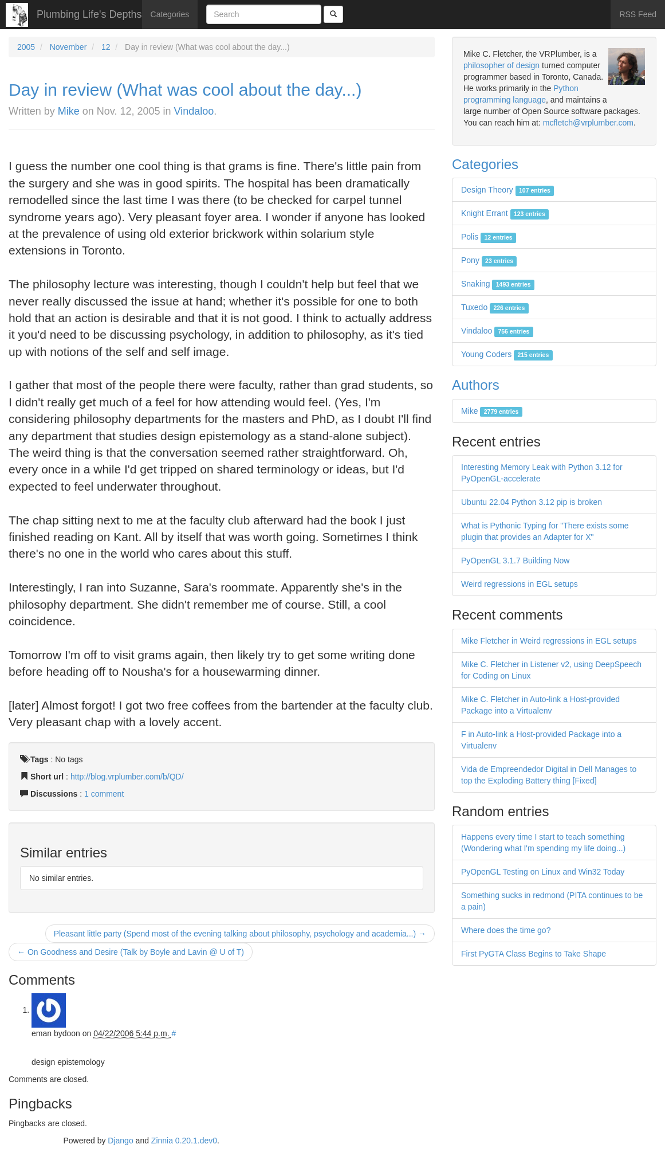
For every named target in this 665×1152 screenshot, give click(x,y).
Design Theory (507, 189)
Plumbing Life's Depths (89, 14)
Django (120, 1140)
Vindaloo (194, 111)
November (68, 47)
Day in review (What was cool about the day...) (185, 89)
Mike (69, 111)
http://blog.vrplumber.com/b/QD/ (127, 776)
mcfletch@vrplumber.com (588, 122)
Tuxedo (495, 307)
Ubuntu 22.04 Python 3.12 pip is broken (531, 502)
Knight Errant (505, 213)
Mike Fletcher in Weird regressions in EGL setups (549, 640)
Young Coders (507, 354)
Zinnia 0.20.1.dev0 (184, 1140)
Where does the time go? (505, 930)
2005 (26, 47)
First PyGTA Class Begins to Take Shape (533, 953)
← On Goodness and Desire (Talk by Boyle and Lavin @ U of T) (130, 952)
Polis (488, 236)
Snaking (497, 283)
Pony (489, 260)
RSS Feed (637, 14)
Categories (170, 14)
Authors (475, 385)
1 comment (104, 793)
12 (106, 47)
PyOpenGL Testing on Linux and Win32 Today (542, 871)
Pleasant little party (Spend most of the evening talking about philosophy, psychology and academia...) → (240, 933)
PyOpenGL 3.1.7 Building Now (515, 560)
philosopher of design (501, 65)
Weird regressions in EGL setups (519, 584)
